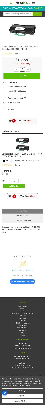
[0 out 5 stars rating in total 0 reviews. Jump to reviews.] (11, 53)
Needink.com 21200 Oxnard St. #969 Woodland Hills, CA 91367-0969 (22, 365)
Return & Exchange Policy (22, 348)
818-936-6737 (24, 359)
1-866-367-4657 (25, 356)
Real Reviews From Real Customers (22, 313)
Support (22, 308)
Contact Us (22, 330)
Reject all (22, 396)
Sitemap (22, 335)
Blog (22, 332)
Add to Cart (14, 186)
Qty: (3, 181)
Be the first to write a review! (22, 282)
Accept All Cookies (22, 401)
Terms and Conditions (22, 346)
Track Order (22, 318)
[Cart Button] (37, 2)
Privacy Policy (22, 343)
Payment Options (22, 328)
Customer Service (22, 325)
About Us (22, 316)
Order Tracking (22, 306)
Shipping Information (22, 323)
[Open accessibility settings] (4, 393)
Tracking (22, 311)
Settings (22, 390)
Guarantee (22, 320)
